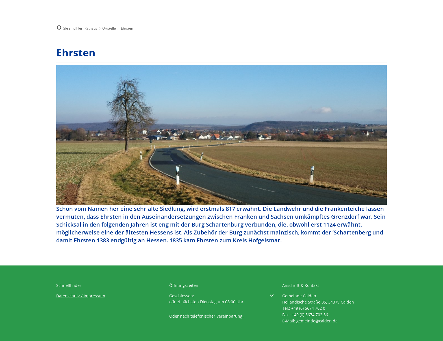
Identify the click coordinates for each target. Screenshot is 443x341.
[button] (221, 299)
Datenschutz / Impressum (80, 295)
